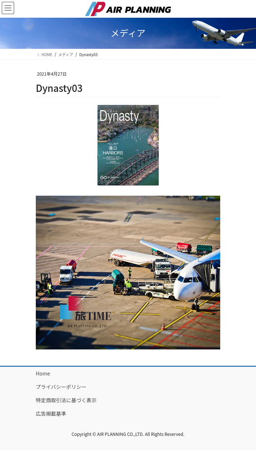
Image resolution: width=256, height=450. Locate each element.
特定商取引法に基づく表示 (66, 400)
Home (43, 373)
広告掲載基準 (51, 413)
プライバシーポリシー (61, 386)
